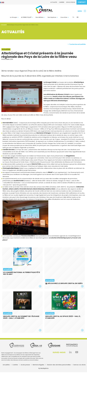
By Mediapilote (43, 368)
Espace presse (70, 2)
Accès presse (25, 365)
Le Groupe (13, 17)
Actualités (53, 2)
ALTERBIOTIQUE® (26, 17)
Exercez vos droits (79, 365)
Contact (82, 2)
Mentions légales (38, 365)
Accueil (3, 25)
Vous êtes (63, 17)
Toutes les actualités (77, 44)
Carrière (61, 2)
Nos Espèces (52, 17)
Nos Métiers (40, 17)
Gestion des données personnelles (59, 365)
